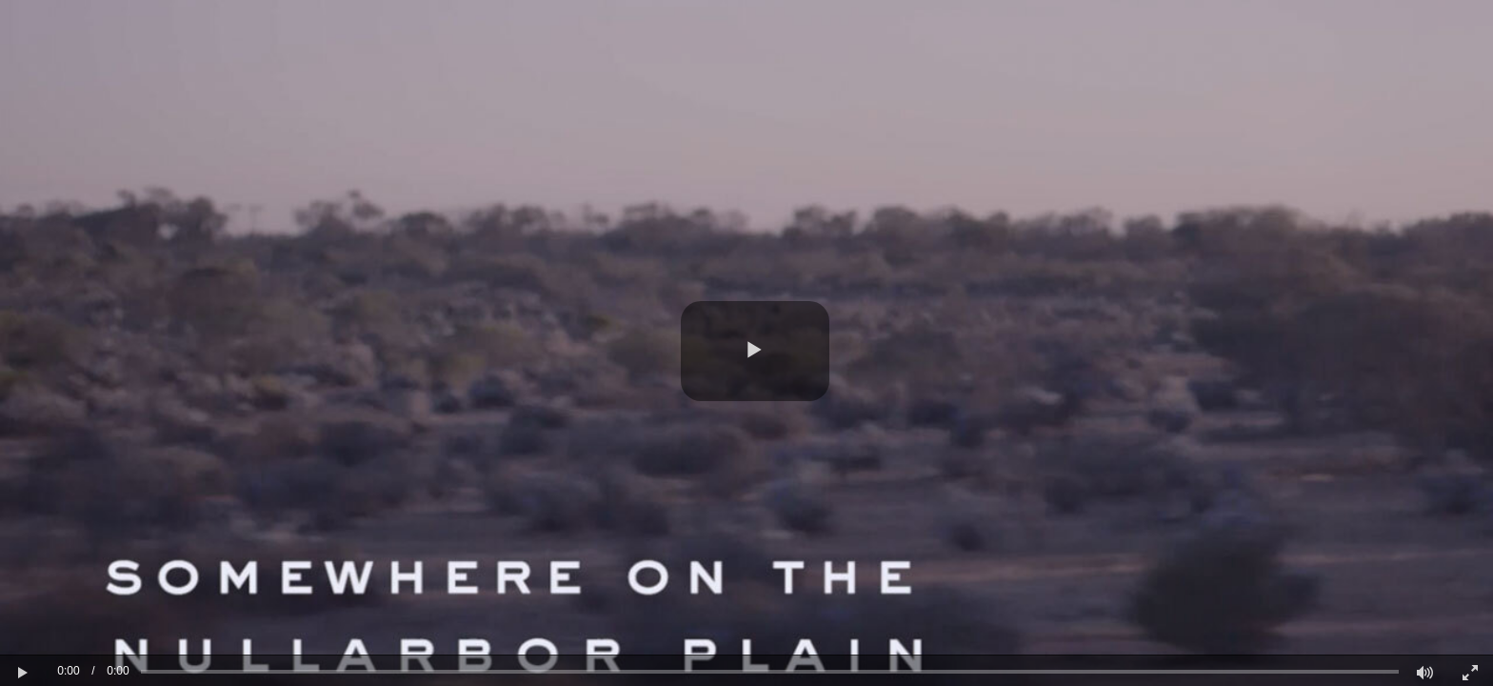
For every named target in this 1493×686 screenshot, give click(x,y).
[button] (755, 351)
